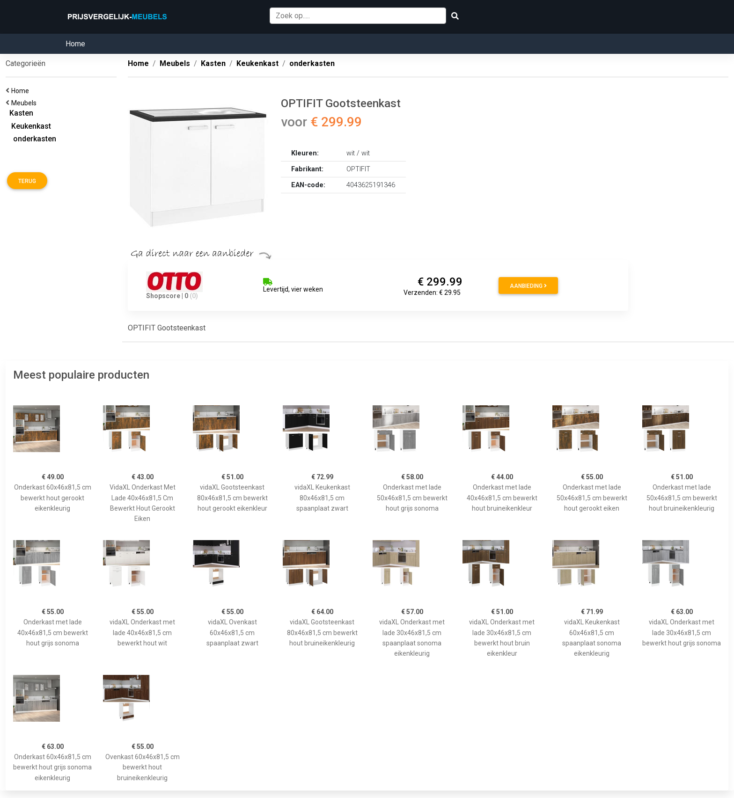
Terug (27, 181)
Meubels (25, 103)
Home (75, 43)
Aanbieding (528, 286)
